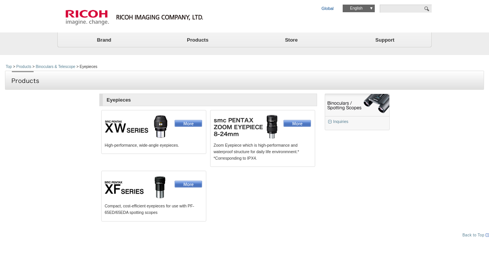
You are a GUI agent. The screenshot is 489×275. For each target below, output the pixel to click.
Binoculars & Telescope (55, 67)
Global (328, 8)
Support (385, 40)
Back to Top (473, 235)
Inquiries (340, 121)
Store (291, 40)
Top (9, 67)
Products (197, 40)
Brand (104, 40)
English (356, 8)
